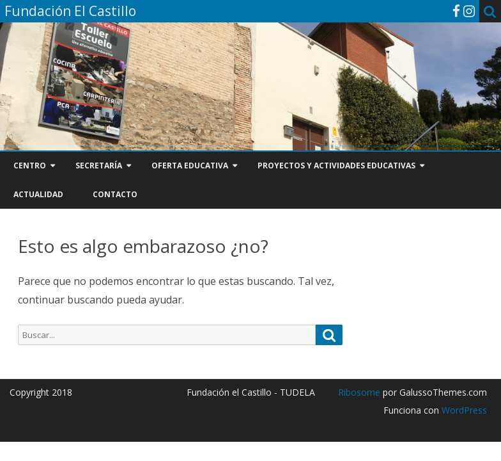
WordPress (463, 410)
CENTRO (29, 165)
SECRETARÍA (98, 165)
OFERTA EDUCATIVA (189, 165)
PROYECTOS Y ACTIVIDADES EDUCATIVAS (336, 165)
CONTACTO (115, 194)
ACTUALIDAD (38, 194)
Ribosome (359, 392)
